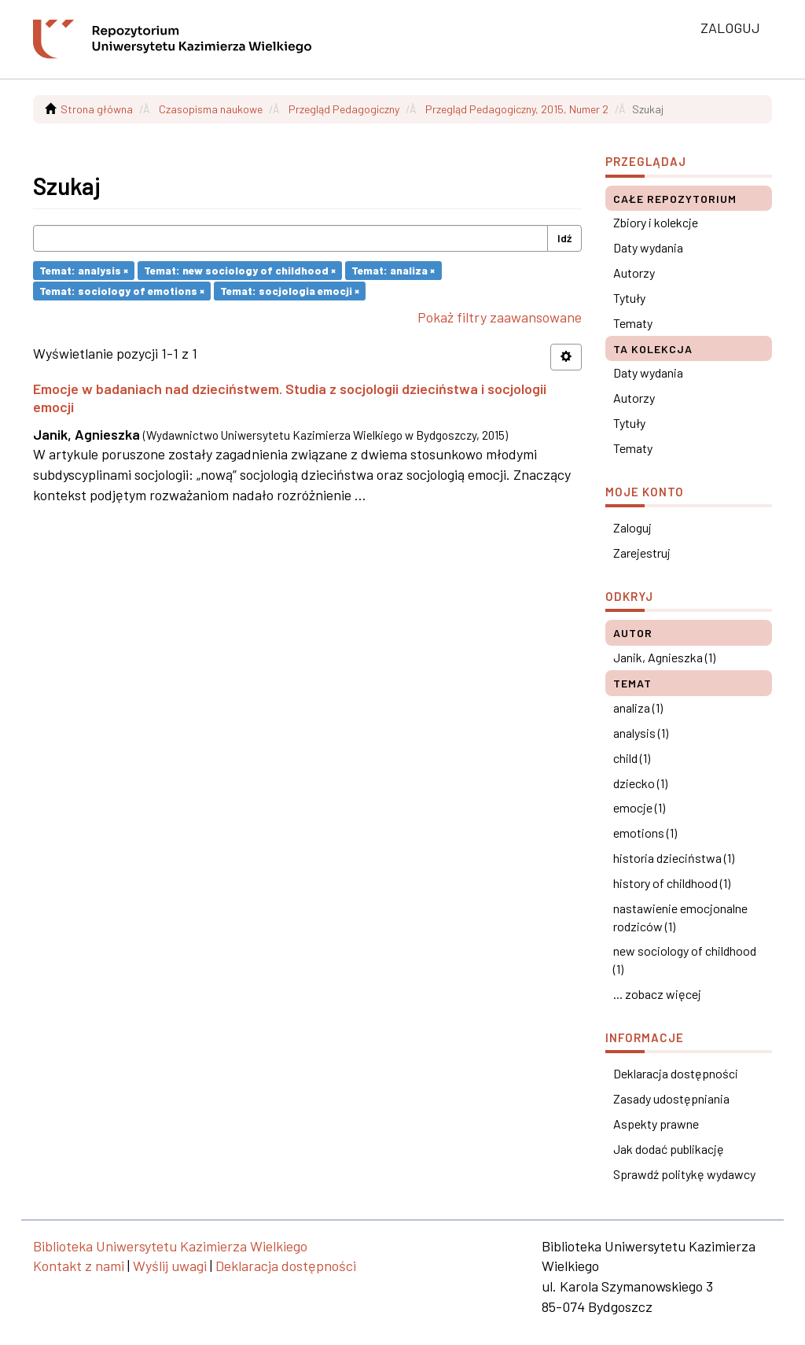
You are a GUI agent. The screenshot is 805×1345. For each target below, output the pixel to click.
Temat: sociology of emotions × (121, 290)
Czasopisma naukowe (211, 109)
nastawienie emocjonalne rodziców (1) (680, 917)
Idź (564, 238)
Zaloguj (632, 527)
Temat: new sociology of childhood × (240, 270)
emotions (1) (645, 832)
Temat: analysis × (83, 270)
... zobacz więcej (657, 993)
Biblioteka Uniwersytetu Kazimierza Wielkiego (170, 1246)
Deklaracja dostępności (675, 1073)
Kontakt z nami (78, 1265)
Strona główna (97, 109)
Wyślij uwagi (170, 1265)
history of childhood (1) (671, 882)
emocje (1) (639, 807)
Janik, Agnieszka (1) (664, 657)
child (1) (631, 757)
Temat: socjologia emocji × (289, 290)
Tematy (632, 322)
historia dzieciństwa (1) (673, 857)
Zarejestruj (642, 552)
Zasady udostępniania (671, 1098)
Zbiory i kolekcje (655, 222)
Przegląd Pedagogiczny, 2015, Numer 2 (516, 109)
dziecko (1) (640, 783)
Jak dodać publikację (668, 1148)
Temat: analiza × (393, 270)
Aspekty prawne (656, 1123)
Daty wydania (648, 247)
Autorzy (634, 272)
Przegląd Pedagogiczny (344, 109)
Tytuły (629, 297)
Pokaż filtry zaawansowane (499, 317)
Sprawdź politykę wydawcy (684, 1173)
